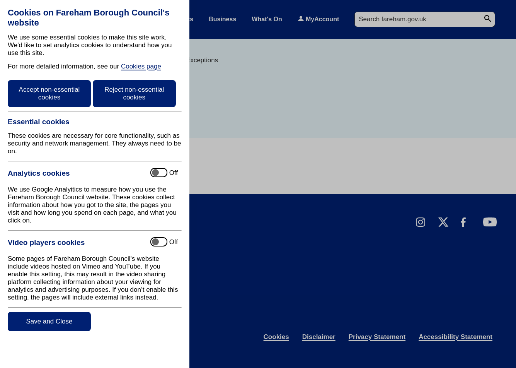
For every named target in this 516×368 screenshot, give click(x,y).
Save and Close (49, 321)
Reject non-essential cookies (134, 93)
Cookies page (141, 66)
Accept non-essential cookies (49, 93)
